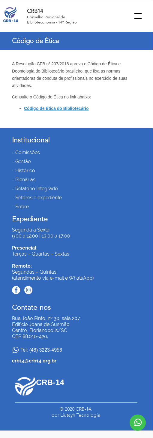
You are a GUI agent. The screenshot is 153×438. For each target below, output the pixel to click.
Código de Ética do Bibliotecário (56, 108)
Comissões (27, 152)
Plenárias (25, 179)
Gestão (23, 161)
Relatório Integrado (36, 188)
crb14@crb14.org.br (34, 361)
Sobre (22, 207)
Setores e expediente (38, 197)
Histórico (25, 170)
